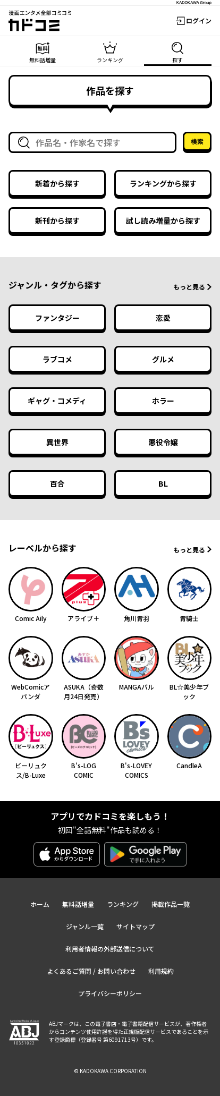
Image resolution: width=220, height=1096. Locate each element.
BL (163, 483)
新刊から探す (57, 220)
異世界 (57, 442)
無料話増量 (78, 903)
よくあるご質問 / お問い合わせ (91, 970)
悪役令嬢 (163, 442)
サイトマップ (135, 926)
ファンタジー (57, 317)
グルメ (163, 359)
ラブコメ (57, 359)
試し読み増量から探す (163, 220)
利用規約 (161, 970)
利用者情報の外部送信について (110, 948)
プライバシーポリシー (110, 993)
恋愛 (163, 317)
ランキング (123, 903)
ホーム (39, 903)
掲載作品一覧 (170, 903)
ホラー (163, 400)
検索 (197, 141)
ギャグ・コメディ (57, 400)
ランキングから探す (163, 183)
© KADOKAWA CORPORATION (110, 1071)
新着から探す (57, 183)
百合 (57, 483)
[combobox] (95, 142)
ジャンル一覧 (85, 926)
